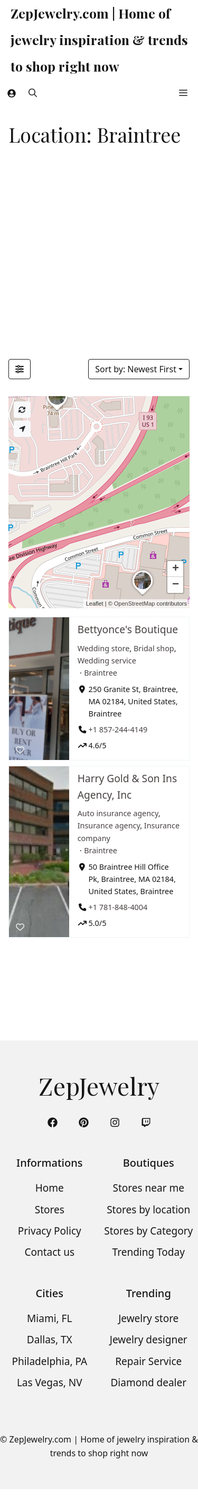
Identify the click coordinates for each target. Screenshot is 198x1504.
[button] (32, 93)
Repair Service (148, 1361)
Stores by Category (148, 1231)
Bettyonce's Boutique (128, 629)
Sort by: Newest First (135, 369)
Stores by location (148, 1210)
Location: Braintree (94, 134)
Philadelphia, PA (49, 1361)
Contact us (49, 1252)
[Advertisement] (99, 254)
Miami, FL (49, 1318)
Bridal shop (154, 648)
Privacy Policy (49, 1231)
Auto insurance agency (118, 813)
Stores (49, 1210)
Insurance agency (109, 825)
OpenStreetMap (134, 603)
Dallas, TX (49, 1339)
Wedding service (107, 660)
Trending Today (148, 1252)
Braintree (100, 672)
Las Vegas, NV (49, 1382)
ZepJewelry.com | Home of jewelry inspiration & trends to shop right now (99, 39)
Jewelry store (148, 1318)
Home (49, 1188)
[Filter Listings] (19, 369)
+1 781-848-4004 (118, 907)
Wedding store (104, 648)
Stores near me (148, 1188)
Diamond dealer (148, 1382)
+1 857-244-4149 (118, 729)
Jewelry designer (148, 1339)
